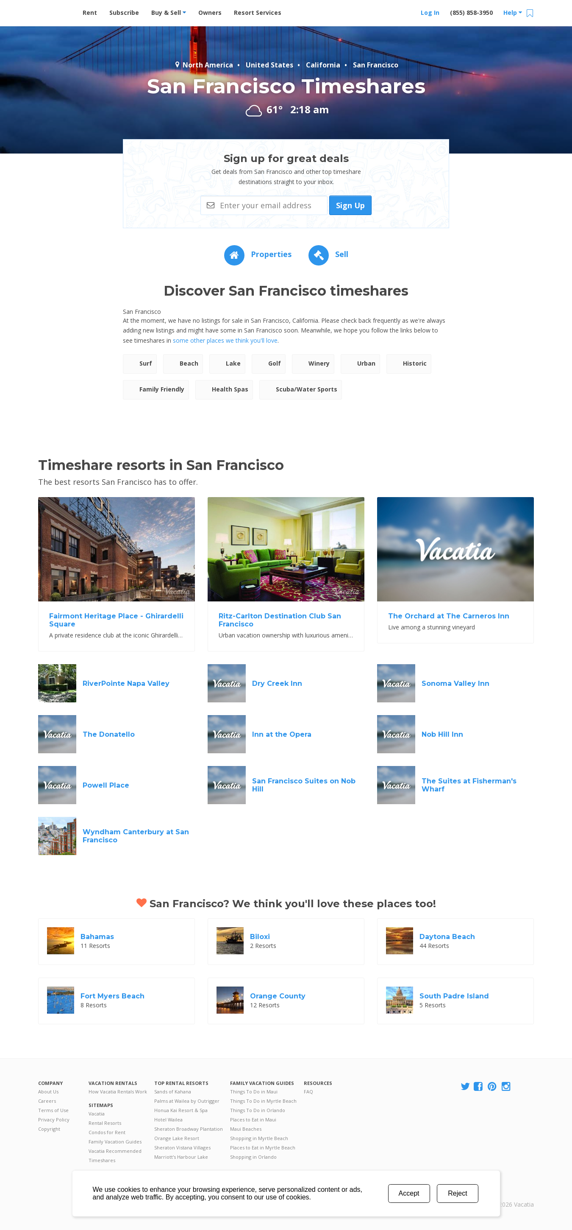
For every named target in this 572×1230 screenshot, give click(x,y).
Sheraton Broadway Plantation (188, 1129)
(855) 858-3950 (471, 12)
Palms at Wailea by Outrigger (186, 1101)
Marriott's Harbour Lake (181, 1157)
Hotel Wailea (168, 1119)
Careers (47, 1101)
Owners (210, 12)
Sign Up (350, 205)
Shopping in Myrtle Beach (259, 1138)
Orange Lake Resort (176, 1138)
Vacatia (97, 1113)
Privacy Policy (53, 1119)
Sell (328, 254)
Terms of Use (53, 1110)
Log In (430, 12)
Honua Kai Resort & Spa (181, 1110)
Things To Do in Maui (254, 1091)
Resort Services (257, 12)
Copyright (49, 1129)
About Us (48, 1091)
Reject (457, 1193)
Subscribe (124, 12)
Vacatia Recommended (115, 1151)
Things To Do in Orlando (257, 1110)
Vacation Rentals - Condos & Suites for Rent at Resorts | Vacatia (55, 11)
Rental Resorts (105, 1123)
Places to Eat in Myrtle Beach (262, 1147)
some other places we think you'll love (225, 340)
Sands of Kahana (172, 1091)
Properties (258, 254)
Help (512, 12)
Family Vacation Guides (115, 1141)
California (323, 65)
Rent (90, 12)
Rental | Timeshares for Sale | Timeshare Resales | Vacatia (513, 1193)
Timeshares (102, 1160)
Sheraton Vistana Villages (182, 1147)
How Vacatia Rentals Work (118, 1091)
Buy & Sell (168, 12)
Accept (409, 1193)
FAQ (308, 1091)
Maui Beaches (245, 1129)
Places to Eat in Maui (253, 1119)
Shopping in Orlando (253, 1157)
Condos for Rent (107, 1132)
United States (269, 65)
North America (203, 65)
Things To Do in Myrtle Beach (263, 1101)
